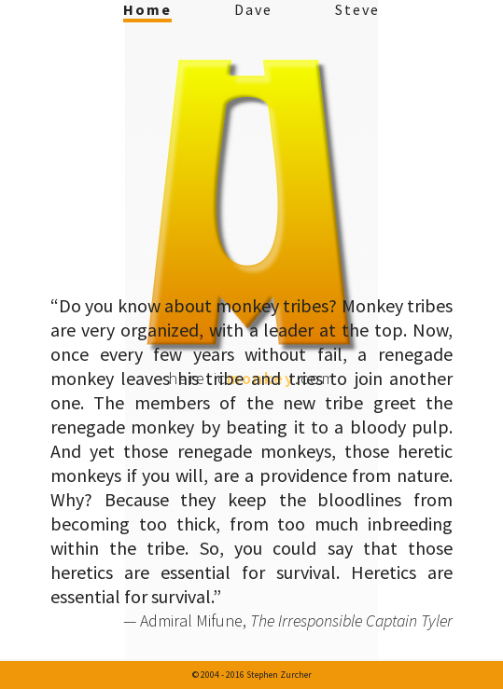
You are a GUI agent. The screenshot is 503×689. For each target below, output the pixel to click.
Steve (357, 9)
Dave (253, 9)
